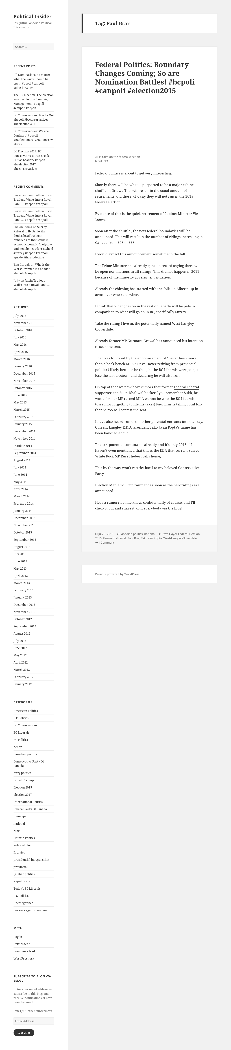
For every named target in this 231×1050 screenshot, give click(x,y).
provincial (21, 867)
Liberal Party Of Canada (30, 809)
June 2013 (20, 561)
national (19, 824)
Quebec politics (24, 874)
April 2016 (21, 352)
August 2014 (22, 460)
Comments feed (24, 951)
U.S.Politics (21, 896)
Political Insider (32, 16)
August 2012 (22, 634)
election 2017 (23, 795)
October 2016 (23, 330)
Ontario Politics (24, 838)
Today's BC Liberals (27, 889)
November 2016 (24, 323)
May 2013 (20, 569)
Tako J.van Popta (163, 427)
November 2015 (24, 381)
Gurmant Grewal (114, 538)
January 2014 (23, 511)
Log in (18, 937)
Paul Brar (133, 538)
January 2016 (23, 366)
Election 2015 (23, 787)
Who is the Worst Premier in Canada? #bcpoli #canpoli (32, 269)
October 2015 (23, 388)
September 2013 (25, 540)
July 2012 (20, 641)
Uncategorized (24, 903)
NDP (17, 831)
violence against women (30, 910)
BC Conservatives (25, 725)
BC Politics (21, 740)
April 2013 (21, 576)
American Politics (26, 711)
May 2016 (20, 345)
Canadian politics (25, 754)
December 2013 (24, 518)
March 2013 (22, 583)
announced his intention (183, 340)
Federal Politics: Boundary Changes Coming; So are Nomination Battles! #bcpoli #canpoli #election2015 (145, 77)
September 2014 (25, 453)
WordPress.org (24, 958)
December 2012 (24, 605)
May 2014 (20, 482)
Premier (19, 852)
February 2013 (24, 590)
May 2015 (20, 402)
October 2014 (23, 446)
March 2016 (22, 359)
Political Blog (22, 845)
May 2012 (20, 655)
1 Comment (106, 543)
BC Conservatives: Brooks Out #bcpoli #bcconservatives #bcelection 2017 (34, 119)
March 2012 (22, 670)
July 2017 (20, 316)
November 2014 (24, 438)
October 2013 (23, 532)
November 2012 (24, 612)
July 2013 (20, 554)
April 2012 (21, 662)
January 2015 (23, 424)
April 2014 (21, 489)
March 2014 (22, 496)
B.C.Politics (21, 718)
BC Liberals (21, 732)
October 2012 (23, 619)
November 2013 (24, 525)
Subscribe (24, 1032)
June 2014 (20, 475)
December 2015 (24, 373)
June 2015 (20, 395)
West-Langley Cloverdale (180, 538)
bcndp (18, 747)
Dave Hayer (169, 534)
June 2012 (20, 648)
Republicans (22, 881)
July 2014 (20, 467)
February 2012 (24, 677)
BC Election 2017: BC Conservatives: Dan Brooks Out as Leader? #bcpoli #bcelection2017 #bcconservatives (32, 160)
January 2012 (23, 684)
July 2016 (20, 337)
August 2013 (22, 547)
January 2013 (23, 597)
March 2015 (22, 410)
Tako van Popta (151, 538)
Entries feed (22, 944)
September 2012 (25, 626)
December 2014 (24, 431)
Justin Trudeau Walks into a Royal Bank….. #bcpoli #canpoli (33, 199)
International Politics (28, 802)
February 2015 (24, 417)
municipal (20, 816)
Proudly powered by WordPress (117, 574)
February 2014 (24, 503)
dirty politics (22, 773)
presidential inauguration (31, 860)
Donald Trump (24, 780)
